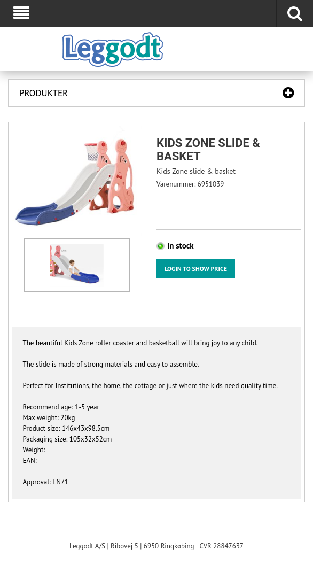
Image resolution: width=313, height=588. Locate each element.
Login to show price (196, 269)
